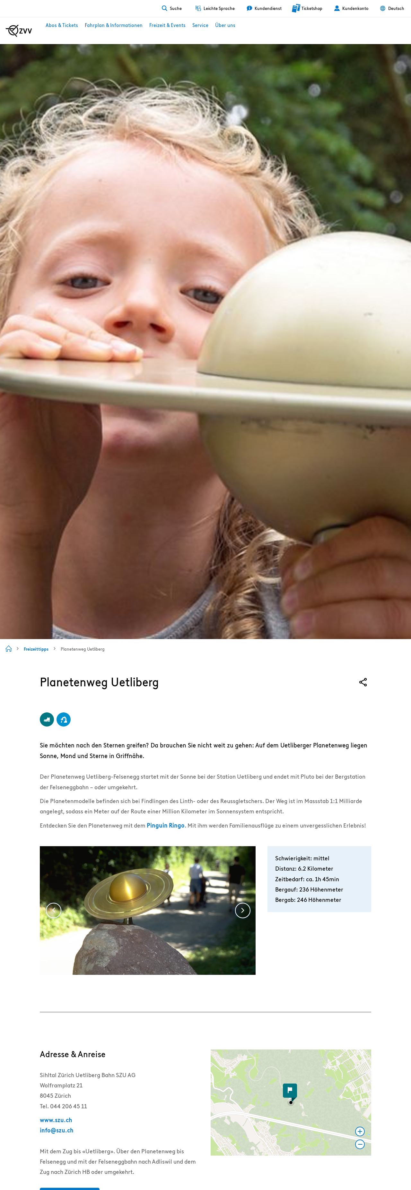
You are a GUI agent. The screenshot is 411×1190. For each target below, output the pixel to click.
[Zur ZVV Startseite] (18, 31)
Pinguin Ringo (166, 825)
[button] (291, 1102)
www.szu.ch (56, 1120)
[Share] (363, 682)
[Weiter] (242, 910)
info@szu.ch (57, 1130)
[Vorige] (53, 910)
